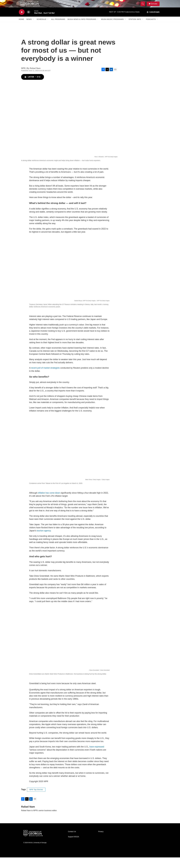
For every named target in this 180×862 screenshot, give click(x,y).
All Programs (58, 24)
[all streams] (153, 16)
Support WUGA (73, 841)
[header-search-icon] (143, 6)
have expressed (96, 751)
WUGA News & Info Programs (82, 24)
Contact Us (72, 836)
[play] (22, 16)
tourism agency (44, 535)
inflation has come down (49, 497)
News (29, 24)
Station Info (135, 24)
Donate (155, 6)
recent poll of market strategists (45, 372)
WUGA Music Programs (112, 24)
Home (21, 24)
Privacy (100, 836)
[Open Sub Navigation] (33, 24)
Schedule (41, 24)
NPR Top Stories (36, 794)
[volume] (29, 16)
